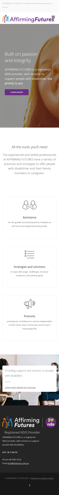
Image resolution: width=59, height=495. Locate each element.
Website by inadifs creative (42, 478)
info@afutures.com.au (18, 463)
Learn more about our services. (20, 387)
